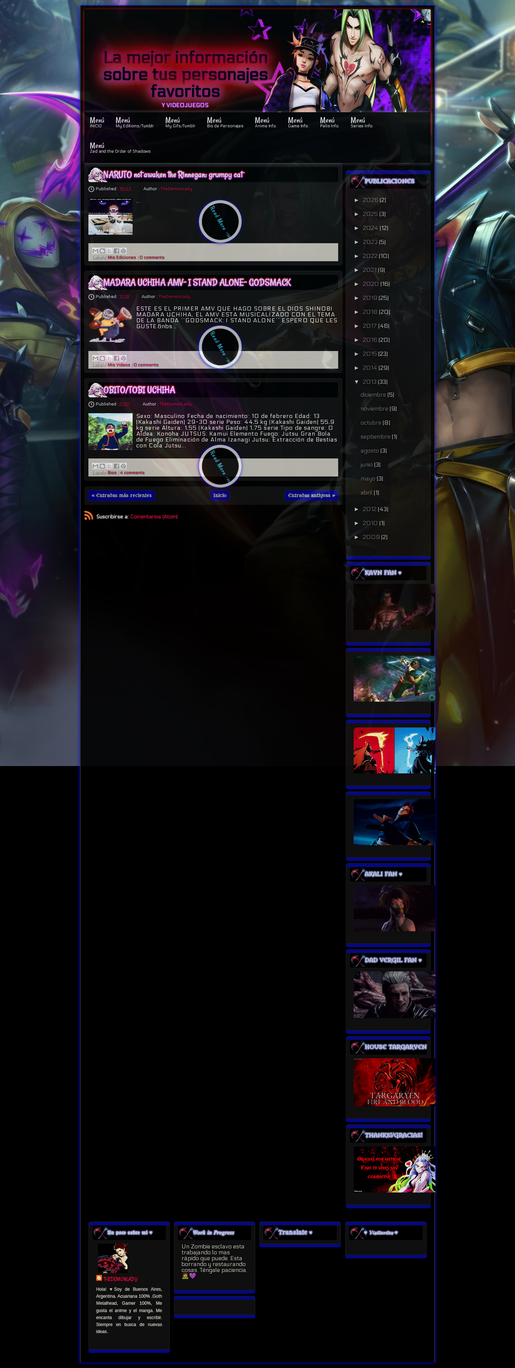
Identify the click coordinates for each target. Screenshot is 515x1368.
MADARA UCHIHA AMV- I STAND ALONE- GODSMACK (196, 282)
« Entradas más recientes (121, 495)
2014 (371, 367)
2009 (372, 537)
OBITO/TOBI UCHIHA (139, 390)
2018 (371, 311)
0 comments (151, 257)
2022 (371, 255)
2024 (371, 227)
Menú (97, 121)
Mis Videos (119, 364)
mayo (369, 478)
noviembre (375, 408)
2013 (370, 381)
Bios (112, 472)
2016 (371, 339)
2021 (370, 269)
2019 (371, 297)
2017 (370, 325)
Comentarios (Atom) (154, 517)
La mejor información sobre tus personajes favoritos (185, 75)
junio (367, 464)
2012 (370, 509)
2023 (371, 241)
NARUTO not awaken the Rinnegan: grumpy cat (172, 174)
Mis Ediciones (122, 257)
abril (367, 492)
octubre (372, 422)
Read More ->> (220, 222)
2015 (370, 353)
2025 (371, 213)
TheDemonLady (176, 188)
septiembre (376, 436)
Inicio (220, 495)
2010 (371, 523)
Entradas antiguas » (311, 495)
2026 (371, 199)
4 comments (132, 472)
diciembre (374, 394)
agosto (371, 450)
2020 (372, 283)
